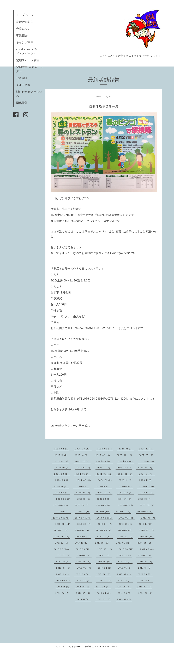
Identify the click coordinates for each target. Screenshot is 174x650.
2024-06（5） (104, 474)
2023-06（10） (147, 486)
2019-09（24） (145, 511)
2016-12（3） (104, 555)
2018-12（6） (126, 524)
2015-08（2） (103, 574)
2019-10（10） (123, 511)
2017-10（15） (102, 542)
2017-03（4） (147, 549)
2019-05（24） (127, 517)
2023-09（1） (81, 486)
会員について (25, 28)
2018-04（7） (83, 536)
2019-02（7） (84, 524)
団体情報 (22, 102)
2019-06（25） (105, 517)
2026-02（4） (105, 448)
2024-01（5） (105, 480)
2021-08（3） (104, 499)
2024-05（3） (125, 474)
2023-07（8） (125, 486)
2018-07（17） (126, 530)
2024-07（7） (83, 474)
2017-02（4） (64, 555)
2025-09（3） (103, 455)
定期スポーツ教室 (27, 60)
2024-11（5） (104, 467)
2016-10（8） (145, 555)
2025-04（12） (104, 461)
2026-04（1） (61, 448)
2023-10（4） (61, 486)
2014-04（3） (104, 593)
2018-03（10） (105, 536)
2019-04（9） (148, 517)
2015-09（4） (83, 574)
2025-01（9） (63, 467)
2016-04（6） (63, 568)
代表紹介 (22, 78)
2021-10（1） (84, 499)
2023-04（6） (83, 492)
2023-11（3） (146, 480)
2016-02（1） (105, 568)
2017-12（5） (62, 542)
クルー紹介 (23, 85)
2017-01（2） (84, 555)
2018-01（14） (146, 536)
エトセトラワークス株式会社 (79, 646)
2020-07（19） (104, 505)
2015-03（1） (104, 580)
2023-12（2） (126, 480)
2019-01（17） (105, 524)
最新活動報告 (25, 21)
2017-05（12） (105, 549)
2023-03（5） (104, 492)
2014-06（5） (62, 593)
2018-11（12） (146, 524)
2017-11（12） (82, 542)
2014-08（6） (123, 586)
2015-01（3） (145, 580)
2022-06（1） (63, 499)
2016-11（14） (124, 555)
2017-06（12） (84, 549)
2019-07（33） (83, 517)
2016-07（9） (104, 561)
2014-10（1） (83, 586)
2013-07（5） (124, 599)
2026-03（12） (83, 448)
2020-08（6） (83, 505)
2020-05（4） (147, 505)
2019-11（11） (103, 511)
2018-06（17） (147, 530)
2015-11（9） (63, 574)
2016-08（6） (83, 561)
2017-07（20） (62, 549)
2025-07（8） (146, 455)
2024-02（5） (84, 480)
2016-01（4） (125, 568)
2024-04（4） (147, 474)
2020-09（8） (61, 505)
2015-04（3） (84, 580)
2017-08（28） (145, 542)
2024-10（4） (124, 467)
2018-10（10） (61, 530)
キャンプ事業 (25, 42)
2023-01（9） (146, 492)
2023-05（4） (62, 492)
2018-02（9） (125, 536)
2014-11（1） (63, 586)
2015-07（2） (124, 574)
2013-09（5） (103, 599)
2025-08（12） (125, 455)
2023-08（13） (103, 486)
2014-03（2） (125, 593)
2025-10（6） (82, 455)
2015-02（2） (125, 580)
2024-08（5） (62, 474)
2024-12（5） (83, 467)
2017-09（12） (124, 542)
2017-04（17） (126, 549)
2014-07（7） (144, 586)
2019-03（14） (63, 524)
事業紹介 (22, 35)
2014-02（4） (145, 593)
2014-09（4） (103, 586)
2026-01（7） (126, 448)
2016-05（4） (145, 561)
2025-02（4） (147, 461)
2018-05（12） (62, 536)
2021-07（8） (124, 499)
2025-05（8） (83, 461)
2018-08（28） (104, 530)
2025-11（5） (62, 455)
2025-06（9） (61, 461)
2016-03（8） (84, 568)
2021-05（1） (145, 499)
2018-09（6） (82, 530)
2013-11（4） (84, 599)
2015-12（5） (145, 568)
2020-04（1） (63, 511)
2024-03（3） (63, 480)
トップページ (25, 15)
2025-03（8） (126, 461)
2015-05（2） (63, 580)
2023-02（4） (126, 492)
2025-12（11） (146, 448)
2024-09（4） (145, 467)
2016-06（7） (125, 561)
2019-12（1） (83, 511)
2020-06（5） (126, 505)
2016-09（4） (63, 561)
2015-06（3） (145, 574)
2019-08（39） (61, 517)
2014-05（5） (83, 593)
